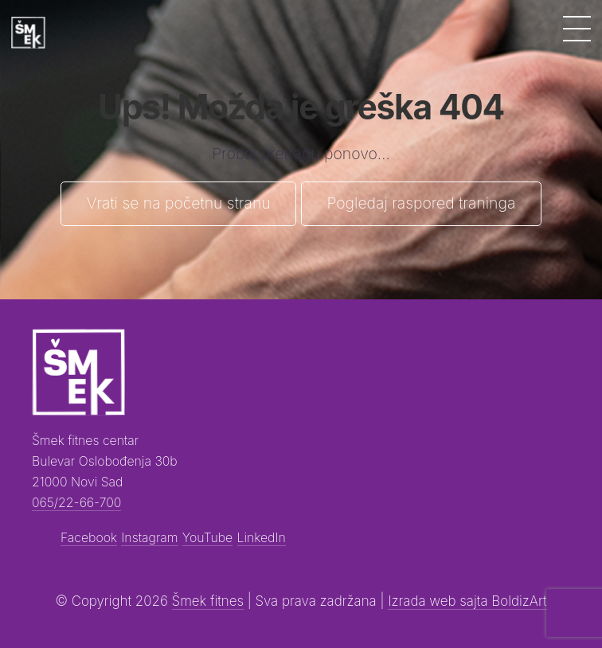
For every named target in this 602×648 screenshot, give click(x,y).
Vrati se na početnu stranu (179, 203)
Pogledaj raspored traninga (420, 203)
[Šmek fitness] (28, 33)
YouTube (207, 537)
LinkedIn (261, 537)
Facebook (89, 537)
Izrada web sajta (439, 601)
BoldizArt (518, 601)
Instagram (149, 537)
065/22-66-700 (76, 502)
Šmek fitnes (208, 601)
